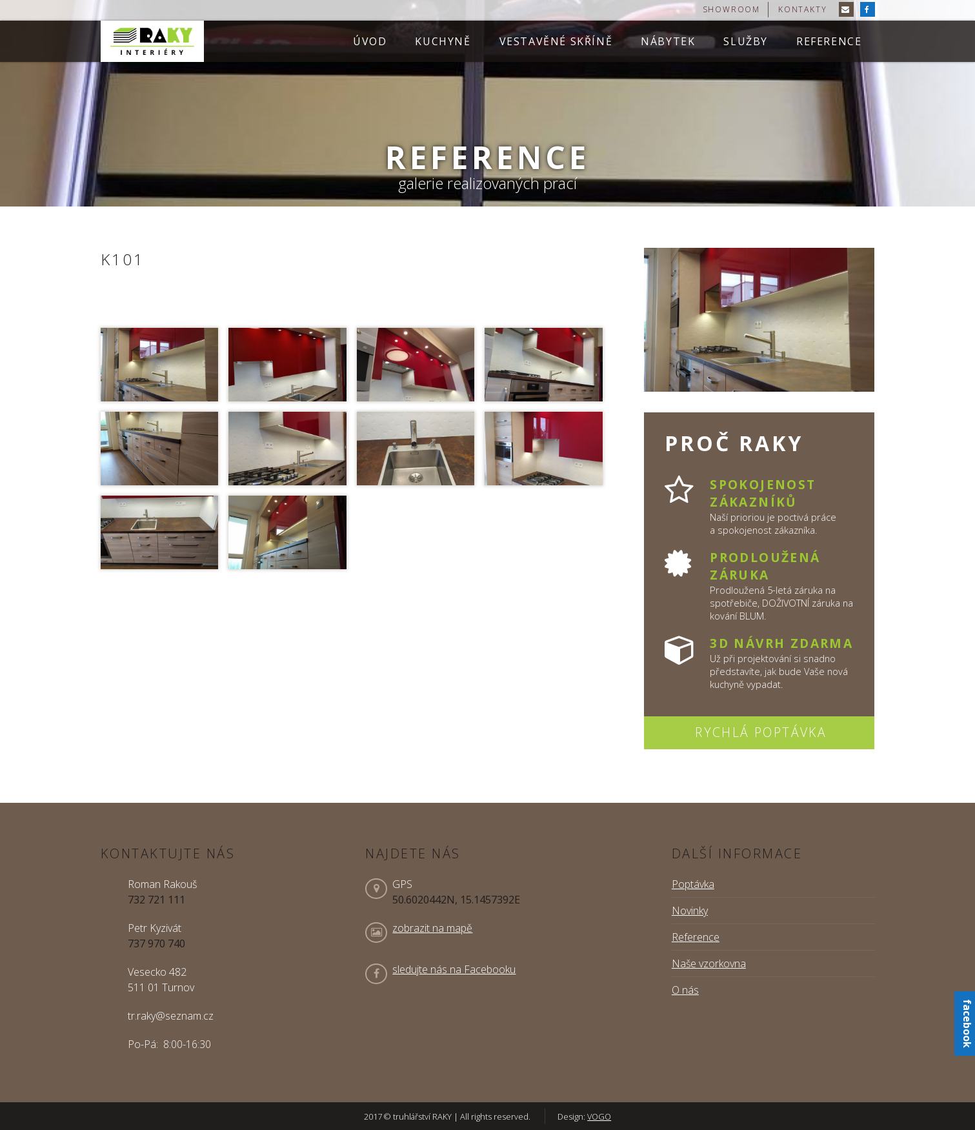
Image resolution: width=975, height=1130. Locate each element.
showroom (731, 9)
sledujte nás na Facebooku (454, 969)
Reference (828, 41)
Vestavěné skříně (556, 41)
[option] (487, 103)
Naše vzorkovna (709, 963)
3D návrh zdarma (781, 643)
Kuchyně (442, 41)
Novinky (690, 910)
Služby (745, 41)
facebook (967, 1023)
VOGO (599, 1116)
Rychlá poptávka (761, 732)
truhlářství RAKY (152, 41)
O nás (685, 990)
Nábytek (668, 41)
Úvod (370, 41)
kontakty (802, 9)
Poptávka (693, 884)
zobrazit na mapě (432, 928)
